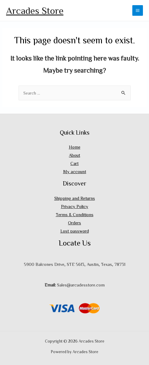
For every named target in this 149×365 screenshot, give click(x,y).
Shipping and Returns (74, 198)
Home (74, 147)
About (74, 155)
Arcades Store (34, 10)
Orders (74, 222)
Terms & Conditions (74, 214)
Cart (74, 163)
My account (74, 171)
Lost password (74, 231)
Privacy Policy (74, 206)
